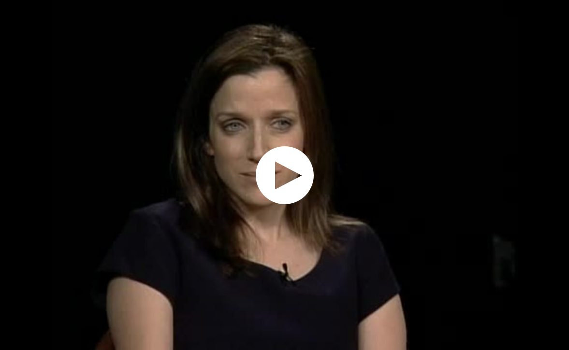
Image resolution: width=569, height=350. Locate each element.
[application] (284, 175)
